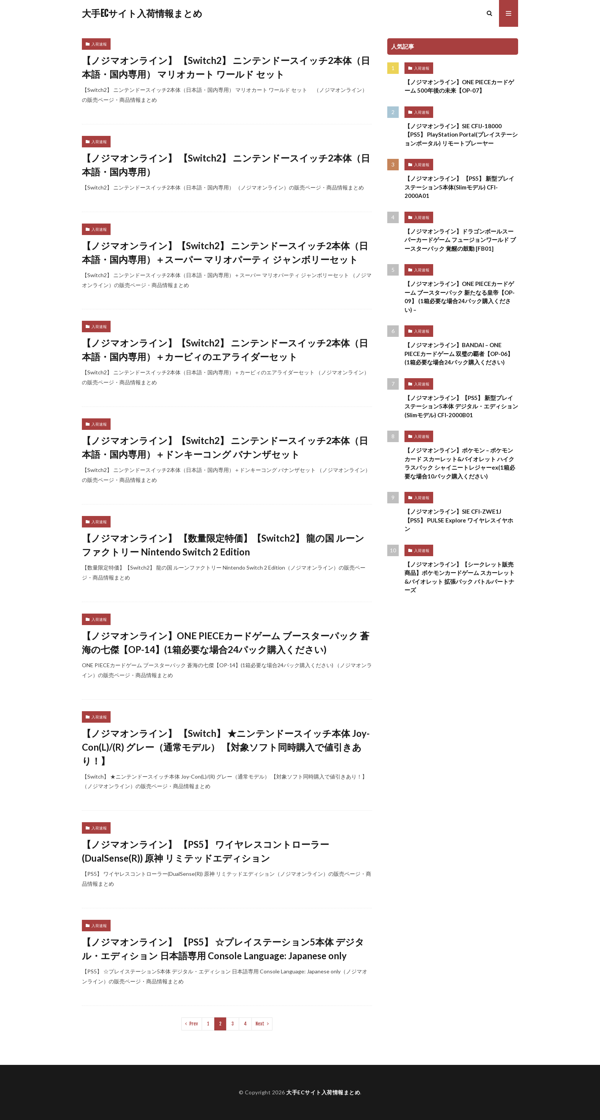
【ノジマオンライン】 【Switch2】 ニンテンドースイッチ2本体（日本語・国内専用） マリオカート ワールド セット (226, 67)
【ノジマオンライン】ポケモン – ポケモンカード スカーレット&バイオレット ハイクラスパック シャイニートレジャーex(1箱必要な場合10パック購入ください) (459, 463)
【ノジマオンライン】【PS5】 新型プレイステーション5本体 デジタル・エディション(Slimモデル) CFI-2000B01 (461, 406)
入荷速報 (99, 44)
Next (260, 1024)
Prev (193, 1024)
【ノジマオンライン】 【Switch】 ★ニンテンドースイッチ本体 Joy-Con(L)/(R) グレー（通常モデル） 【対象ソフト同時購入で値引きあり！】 (226, 747)
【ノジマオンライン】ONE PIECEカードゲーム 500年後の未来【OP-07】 (459, 86)
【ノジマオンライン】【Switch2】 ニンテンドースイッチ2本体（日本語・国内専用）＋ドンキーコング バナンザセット (225, 447)
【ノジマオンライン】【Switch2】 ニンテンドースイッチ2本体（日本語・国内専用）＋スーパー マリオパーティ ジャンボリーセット (225, 252)
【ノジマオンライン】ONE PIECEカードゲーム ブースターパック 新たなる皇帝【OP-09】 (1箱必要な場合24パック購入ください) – (459, 296)
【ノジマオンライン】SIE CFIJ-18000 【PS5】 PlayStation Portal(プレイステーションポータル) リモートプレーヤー (461, 134)
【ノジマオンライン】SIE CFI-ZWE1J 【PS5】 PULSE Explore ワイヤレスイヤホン (458, 520)
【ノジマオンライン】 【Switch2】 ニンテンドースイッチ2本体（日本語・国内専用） (226, 164)
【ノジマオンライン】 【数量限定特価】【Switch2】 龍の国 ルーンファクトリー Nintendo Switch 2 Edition (223, 544)
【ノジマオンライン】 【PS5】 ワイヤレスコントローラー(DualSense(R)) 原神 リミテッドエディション (205, 851)
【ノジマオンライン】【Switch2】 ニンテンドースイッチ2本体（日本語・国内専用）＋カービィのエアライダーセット (225, 349)
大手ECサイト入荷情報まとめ (142, 13)
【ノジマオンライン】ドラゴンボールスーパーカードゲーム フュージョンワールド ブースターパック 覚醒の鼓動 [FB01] (460, 240)
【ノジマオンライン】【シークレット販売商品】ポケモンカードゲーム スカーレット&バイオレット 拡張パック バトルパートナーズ (459, 577)
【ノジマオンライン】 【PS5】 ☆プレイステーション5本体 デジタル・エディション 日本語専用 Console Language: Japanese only (223, 948)
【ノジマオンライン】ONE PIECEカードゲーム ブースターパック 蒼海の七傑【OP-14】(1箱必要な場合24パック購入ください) (225, 642)
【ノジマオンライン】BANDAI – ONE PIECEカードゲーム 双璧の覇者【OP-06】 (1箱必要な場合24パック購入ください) (458, 353)
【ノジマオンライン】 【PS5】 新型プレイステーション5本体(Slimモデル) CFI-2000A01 (459, 187)
